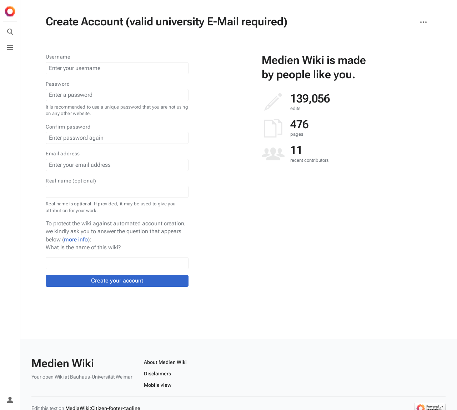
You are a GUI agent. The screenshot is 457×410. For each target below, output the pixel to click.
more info (76, 239)
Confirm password (68, 127)
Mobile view (157, 385)
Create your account (117, 280)
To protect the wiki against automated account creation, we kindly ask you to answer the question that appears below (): (116, 231)
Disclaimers (157, 373)
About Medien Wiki (165, 362)
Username (58, 57)
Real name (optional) (71, 181)
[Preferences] (10, 384)
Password (58, 84)
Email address (63, 153)
